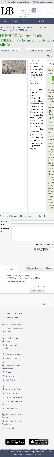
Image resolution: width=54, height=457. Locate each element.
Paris (50, 73)
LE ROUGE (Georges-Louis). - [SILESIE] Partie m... (23, 28)
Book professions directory (45, 22)
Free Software (12, 382)
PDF (50, 56)
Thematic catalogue (12, 315)
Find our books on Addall (11, 349)
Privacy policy (9, 410)
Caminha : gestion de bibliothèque (11, 369)
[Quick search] (28, 10)
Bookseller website (12, 360)
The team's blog (10, 395)
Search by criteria (25, 15)
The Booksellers (29, 22)
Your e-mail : (4, 223)
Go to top (48, 306)
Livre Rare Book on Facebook (12, 425)
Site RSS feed (9, 430)
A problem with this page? (12, 405)
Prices (8, 374)
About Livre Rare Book (11, 391)
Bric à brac (10, 378)
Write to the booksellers (17, 2)
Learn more (37, 455)
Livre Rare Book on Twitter (12, 418)
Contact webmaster (12, 399)
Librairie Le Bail (12, 284)
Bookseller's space (42, 2)
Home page (4, 22)
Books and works (15, 22)
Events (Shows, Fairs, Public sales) (13, 332)
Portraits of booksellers (12, 327)
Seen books (9, 271)
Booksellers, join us (12, 356)
